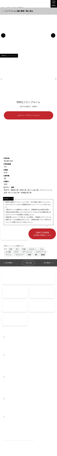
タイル (42, 249)
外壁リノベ (7, 352)
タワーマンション (27, 252)
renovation (8, 358)
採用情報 (6, 428)
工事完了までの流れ (10, 374)
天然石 (29, 255)
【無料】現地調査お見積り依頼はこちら (42, 233)
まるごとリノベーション (11, 345)
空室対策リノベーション (11, 414)
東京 (36, 255)
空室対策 (6, 410)
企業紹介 (6, 424)
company (7, 420)
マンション (9, 255)
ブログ (5, 406)
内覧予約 (6, 396)
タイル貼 (8, 252)
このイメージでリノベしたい (28, 115)
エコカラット (32, 249)
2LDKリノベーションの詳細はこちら (14, 246)
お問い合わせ (7, 384)
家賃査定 (6, 392)
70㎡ (17, 249)
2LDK (10, 249)
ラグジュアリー (19, 255)
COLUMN (6, 402)
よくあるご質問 (8, 366)
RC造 (23, 249)
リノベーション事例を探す (12, 363)
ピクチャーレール (41, 252)
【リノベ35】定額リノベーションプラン (17, 348)
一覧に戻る (28, 263)
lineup (5, 340)
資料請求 (6, 388)
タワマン (16, 252)
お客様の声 (7, 370)
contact (7, 380)
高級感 (43, 255)
